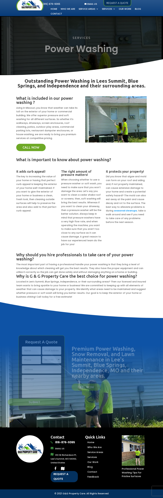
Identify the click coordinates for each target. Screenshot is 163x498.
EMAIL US (92, 4)
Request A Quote (60, 476)
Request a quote (117, 3)
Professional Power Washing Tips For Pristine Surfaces (133, 472)
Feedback (93, 476)
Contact (56, 14)
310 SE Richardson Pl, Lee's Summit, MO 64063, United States (64, 458)
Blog (138, 9)
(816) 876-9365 (51, 4)
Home (54, 9)
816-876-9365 (65, 442)
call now (31, 147)
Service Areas (87, 9)
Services (107, 9)
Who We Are (68, 9)
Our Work (125, 9)
